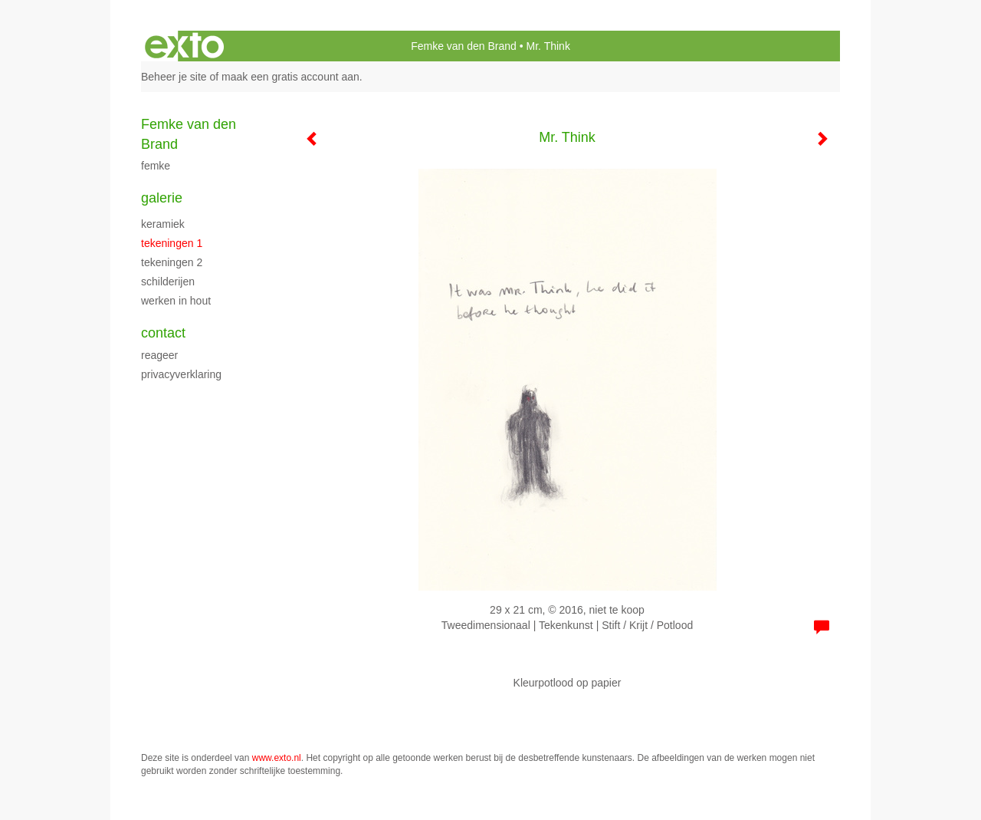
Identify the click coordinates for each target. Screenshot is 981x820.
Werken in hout (176, 301)
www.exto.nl (276, 757)
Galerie (161, 198)
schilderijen (168, 281)
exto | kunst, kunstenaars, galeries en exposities (184, 46)
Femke (155, 166)
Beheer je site (174, 77)
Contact (163, 333)
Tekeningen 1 (171, 243)
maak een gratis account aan (290, 77)
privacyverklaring (181, 374)
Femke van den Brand (464, 46)
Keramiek (163, 224)
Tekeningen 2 (171, 262)
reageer (159, 355)
